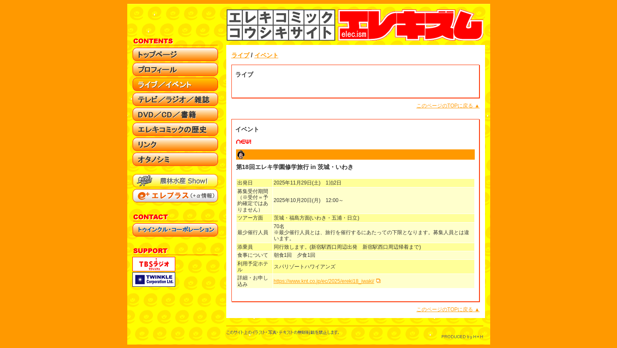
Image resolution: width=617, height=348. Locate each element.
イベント (267, 55)
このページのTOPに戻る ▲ (448, 106)
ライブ (240, 55)
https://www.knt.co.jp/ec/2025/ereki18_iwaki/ (324, 281)
